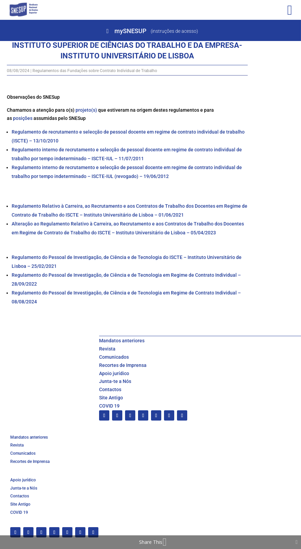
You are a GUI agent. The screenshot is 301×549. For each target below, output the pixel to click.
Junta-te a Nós (115, 381)
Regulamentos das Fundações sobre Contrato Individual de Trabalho (94, 70)
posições (22, 118)
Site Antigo (111, 397)
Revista (107, 349)
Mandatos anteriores (122, 340)
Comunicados (114, 357)
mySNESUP (130, 31)
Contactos (110, 389)
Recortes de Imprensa (123, 365)
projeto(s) (86, 110)
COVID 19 (109, 406)
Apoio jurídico (114, 373)
